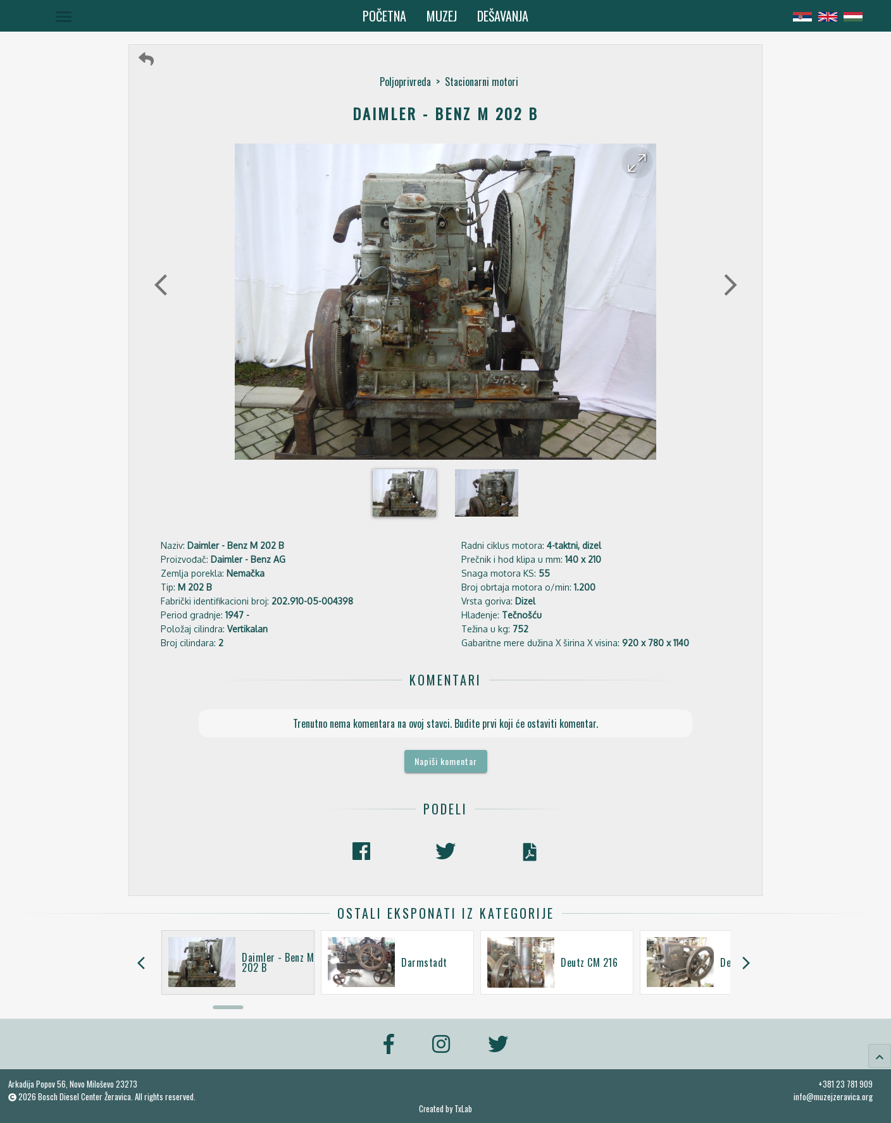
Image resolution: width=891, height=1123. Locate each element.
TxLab (463, 1109)
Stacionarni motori (481, 81)
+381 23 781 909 (845, 1083)
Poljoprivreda (405, 81)
